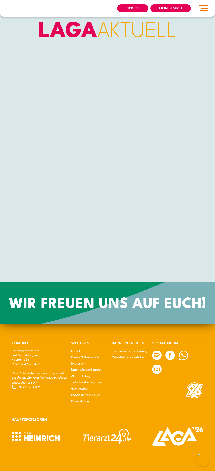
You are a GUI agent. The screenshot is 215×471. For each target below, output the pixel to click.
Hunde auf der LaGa (85, 395)
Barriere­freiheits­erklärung (129, 351)
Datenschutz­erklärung (86, 370)
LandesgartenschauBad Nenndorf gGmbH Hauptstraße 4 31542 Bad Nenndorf (27, 357)
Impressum (78, 363)
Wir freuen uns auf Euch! (107, 304)
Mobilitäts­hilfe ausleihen (129, 357)
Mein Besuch (170, 8)
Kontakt (76, 351)
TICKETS (132, 8)
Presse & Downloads (85, 357)
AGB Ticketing (80, 376)
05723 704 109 (29, 387)
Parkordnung (80, 401)
